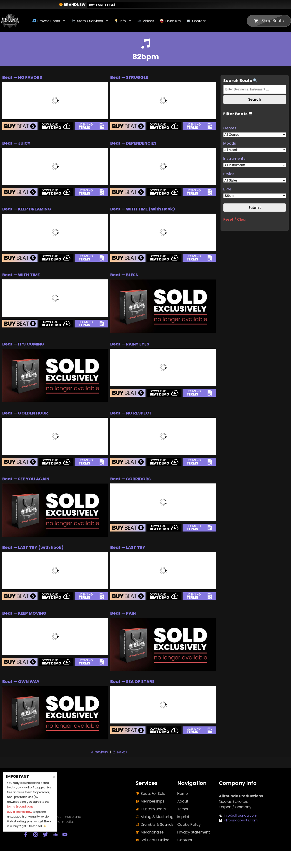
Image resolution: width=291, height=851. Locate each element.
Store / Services (90, 21)
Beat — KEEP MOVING (24, 613)
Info (123, 21)
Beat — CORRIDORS (130, 479)
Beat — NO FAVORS (22, 77)
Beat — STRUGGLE (129, 77)
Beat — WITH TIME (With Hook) (142, 209)
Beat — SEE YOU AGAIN (25, 479)
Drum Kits (170, 20)
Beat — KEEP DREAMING (26, 209)
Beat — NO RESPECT (131, 413)
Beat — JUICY (16, 143)
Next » (122, 752)
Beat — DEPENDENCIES (133, 143)
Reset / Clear (235, 219)
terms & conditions (20, 806)
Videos (146, 20)
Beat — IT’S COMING (23, 344)
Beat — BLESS (124, 275)
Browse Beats (49, 21)
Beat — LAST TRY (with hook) (33, 547)
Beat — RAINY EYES (129, 344)
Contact (196, 20)
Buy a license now (19, 812)
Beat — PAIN (123, 613)
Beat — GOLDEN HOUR (25, 413)
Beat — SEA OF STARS (132, 681)
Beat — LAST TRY (127, 547)
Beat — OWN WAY (21, 681)
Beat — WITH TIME (21, 275)
